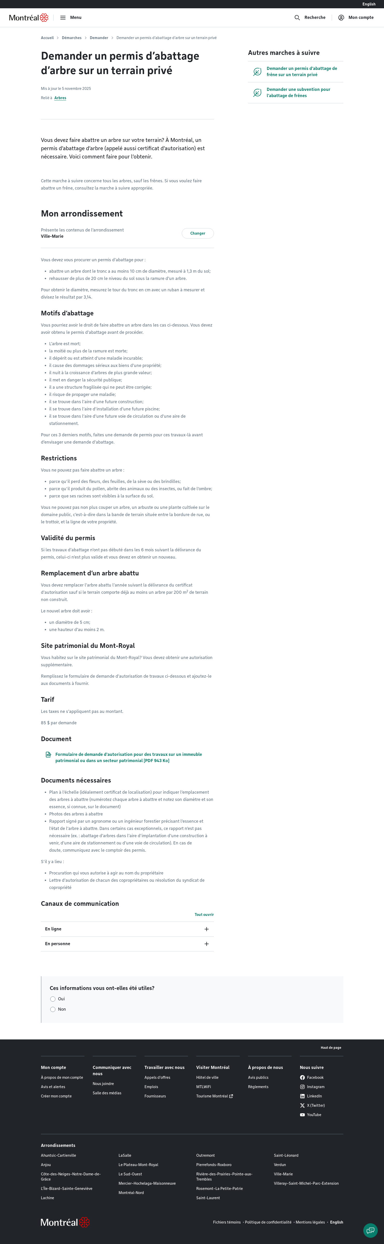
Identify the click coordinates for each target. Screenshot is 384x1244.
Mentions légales (310, 1222)
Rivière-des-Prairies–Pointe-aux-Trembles (224, 1176)
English (369, 4)
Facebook (312, 1077)
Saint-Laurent (208, 1198)
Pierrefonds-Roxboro (213, 1165)
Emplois (151, 1087)
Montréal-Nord (131, 1193)
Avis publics (258, 1077)
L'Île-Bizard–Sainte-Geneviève (66, 1189)
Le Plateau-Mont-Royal (138, 1165)
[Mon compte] (356, 17)
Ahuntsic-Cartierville (58, 1155)
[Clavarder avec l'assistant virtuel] (370, 1230)
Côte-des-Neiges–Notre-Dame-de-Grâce (71, 1176)
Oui (61, 998)
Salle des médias (107, 1093)
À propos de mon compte (62, 1077)
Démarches (72, 38)
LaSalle (125, 1155)
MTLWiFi (203, 1087)
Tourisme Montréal (212, 1096)
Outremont (205, 1155)
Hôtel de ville (207, 1077)
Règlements (258, 1087)
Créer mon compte (56, 1096)
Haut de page (331, 1048)
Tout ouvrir (204, 915)
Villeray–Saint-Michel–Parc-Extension (306, 1183)
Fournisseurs (155, 1096)
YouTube (310, 1114)
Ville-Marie (283, 1174)
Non (62, 1009)
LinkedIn (311, 1096)
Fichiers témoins (227, 1222)
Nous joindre (103, 1084)
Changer (197, 233)
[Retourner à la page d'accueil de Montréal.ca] (28, 17)
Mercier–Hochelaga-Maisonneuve (147, 1183)
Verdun (280, 1165)
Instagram (312, 1086)
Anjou (46, 1165)
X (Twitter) (312, 1105)
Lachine (47, 1198)
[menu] (71, 17)
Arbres (60, 98)
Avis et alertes (53, 1087)
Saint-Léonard (286, 1155)
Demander (99, 38)
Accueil (47, 38)
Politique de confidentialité (268, 1222)
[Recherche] (310, 17)
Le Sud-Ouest (130, 1174)
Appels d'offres (157, 1077)
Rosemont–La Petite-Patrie (219, 1189)
